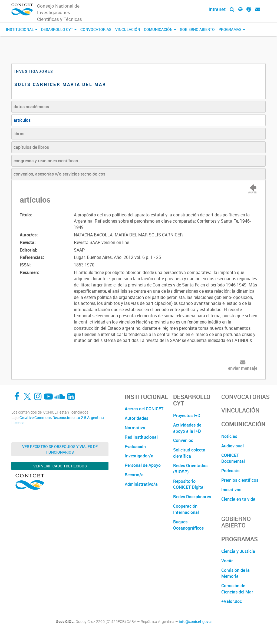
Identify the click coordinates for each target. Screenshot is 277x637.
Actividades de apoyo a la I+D (187, 428)
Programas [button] (232, 29)
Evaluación (135, 447)
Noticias (229, 436)
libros (19, 134)
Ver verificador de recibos (60, 465)
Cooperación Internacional (186, 509)
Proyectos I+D (186, 415)
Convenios (183, 440)
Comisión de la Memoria (235, 573)
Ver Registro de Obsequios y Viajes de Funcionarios (60, 449)
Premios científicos (239, 480)
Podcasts (230, 471)
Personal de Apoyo (143, 465)
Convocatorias (95, 29)
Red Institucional (141, 437)
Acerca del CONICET (144, 409)
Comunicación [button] (160, 29)
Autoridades (136, 418)
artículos (22, 120)
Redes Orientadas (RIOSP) (190, 469)
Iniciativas (231, 490)
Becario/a (134, 475)
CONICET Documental (233, 458)
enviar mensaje (242, 368)
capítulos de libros (31, 147)
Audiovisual (232, 446)
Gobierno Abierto (197, 29)
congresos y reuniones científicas (46, 161)
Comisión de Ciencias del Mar (237, 589)
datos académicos (31, 107)
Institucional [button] (21, 29)
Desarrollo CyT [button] (59, 29)
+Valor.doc (231, 601)
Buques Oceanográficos (188, 525)
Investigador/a (139, 456)
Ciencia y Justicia (238, 551)
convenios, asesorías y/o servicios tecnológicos (59, 174)
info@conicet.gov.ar (196, 621)
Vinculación (127, 29)
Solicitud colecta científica (189, 453)
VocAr (227, 561)
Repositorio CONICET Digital (189, 484)
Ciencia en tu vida (238, 499)
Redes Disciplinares (192, 497)
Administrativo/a (141, 484)
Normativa (135, 428)
